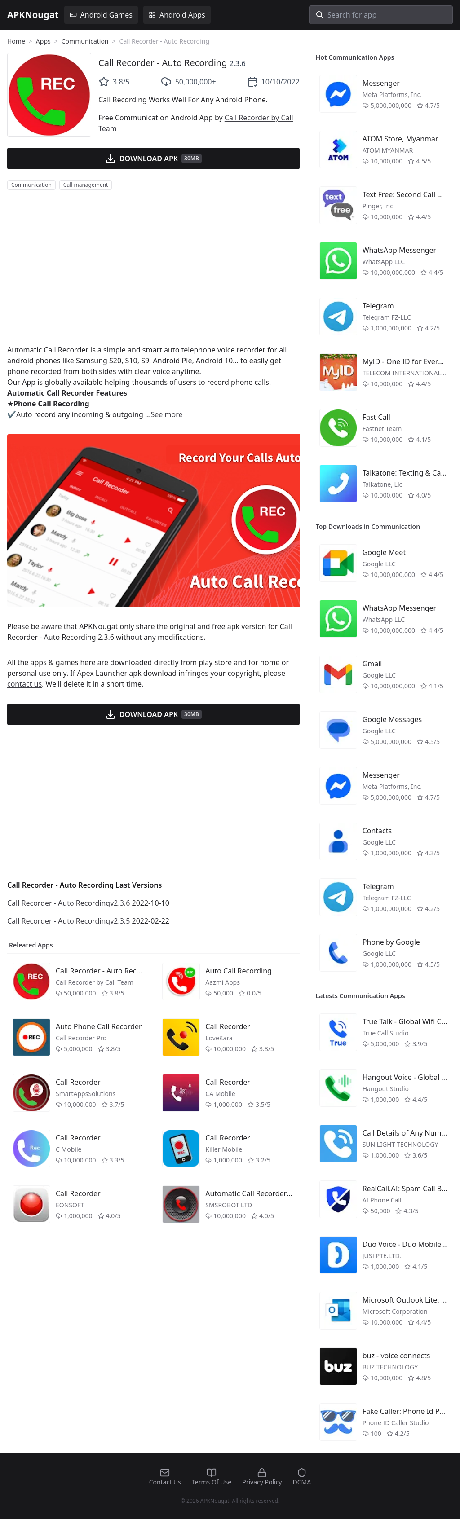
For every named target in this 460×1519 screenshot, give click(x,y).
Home (16, 41)
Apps (43, 41)
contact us (24, 684)
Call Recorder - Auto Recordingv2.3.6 (68, 903)
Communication (85, 41)
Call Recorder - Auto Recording (162, 63)
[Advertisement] (153, 267)
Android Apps (177, 15)
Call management (85, 185)
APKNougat (33, 15)
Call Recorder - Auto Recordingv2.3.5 (68, 921)
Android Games (101, 15)
